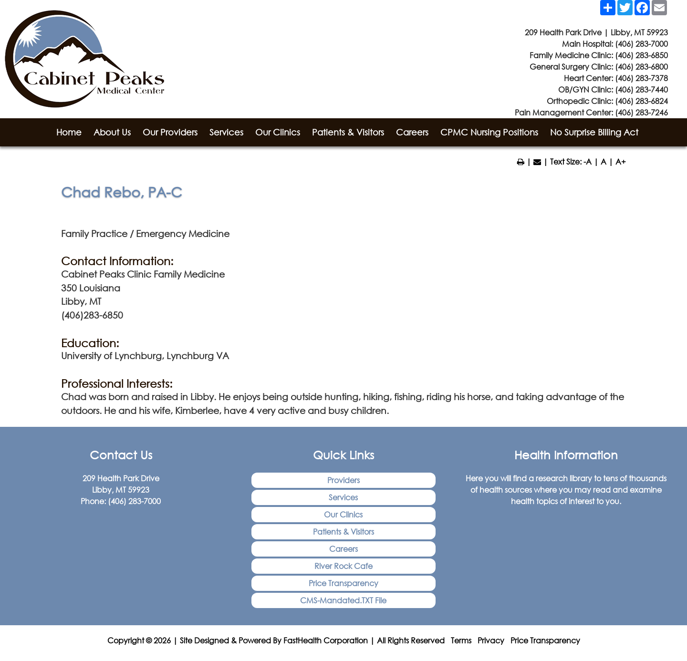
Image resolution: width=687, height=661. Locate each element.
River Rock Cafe (343, 566)
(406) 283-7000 (641, 44)
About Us (112, 132)
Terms (461, 640)
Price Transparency (343, 583)
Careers (412, 132)
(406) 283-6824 (641, 101)
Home (69, 132)
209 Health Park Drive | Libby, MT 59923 (596, 32)
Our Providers (170, 132)
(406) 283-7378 (641, 78)
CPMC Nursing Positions (489, 132)
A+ (620, 161)
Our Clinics (277, 132)
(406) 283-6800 (641, 67)
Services (226, 132)
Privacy (491, 640)
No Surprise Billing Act (594, 132)
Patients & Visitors (348, 132)
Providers (343, 480)
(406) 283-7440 (641, 89)
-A (587, 161)
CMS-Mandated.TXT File (343, 600)
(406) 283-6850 (641, 55)
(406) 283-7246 (641, 112)
